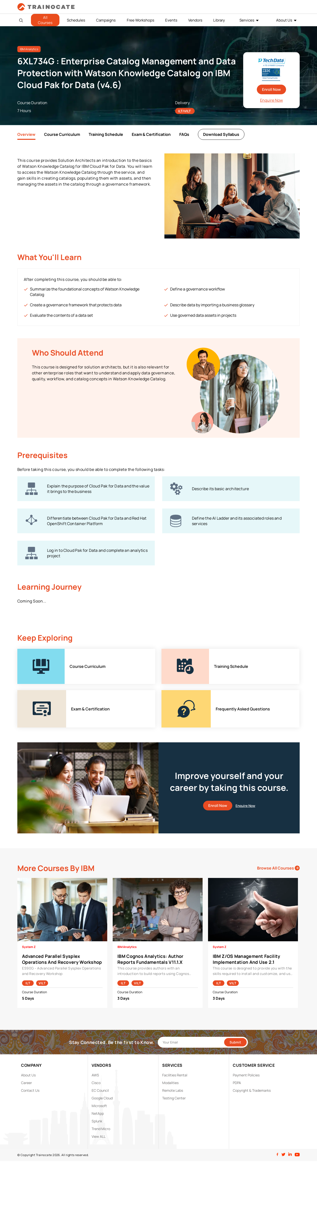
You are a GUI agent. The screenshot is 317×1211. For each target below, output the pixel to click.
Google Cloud (102, 1098)
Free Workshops (140, 20)
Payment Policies (246, 1075)
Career (26, 1082)
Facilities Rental (174, 1075)
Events (171, 20)
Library (219, 20)
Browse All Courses (278, 868)
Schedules (76, 20)
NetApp (98, 1113)
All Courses (45, 20)
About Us (284, 20)
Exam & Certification (151, 134)
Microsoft (99, 1105)
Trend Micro (101, 1128)
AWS (95, 1075)
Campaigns (106, 20)
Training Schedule (106, 134)
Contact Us (30, 1090)
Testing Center (174, 1098)
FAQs (184, 134)
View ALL (99, 1136)
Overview (26, 134)
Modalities (170, 1082)
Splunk (97, 1121)
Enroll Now (271, 89)
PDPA (237, 1082)
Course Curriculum (62, 134)
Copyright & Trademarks (252, 1090)
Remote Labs (172, 1090)
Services (246, 20)
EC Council (100, 1090)
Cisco (96, 1082)
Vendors (195, 20)
